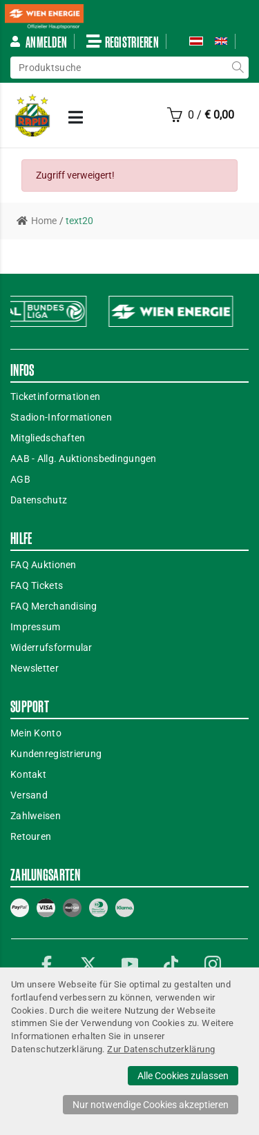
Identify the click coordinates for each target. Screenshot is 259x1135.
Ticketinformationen (55, 396)
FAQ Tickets (36, 585)
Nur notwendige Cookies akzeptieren (151, 1104)
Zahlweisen (35, 815)
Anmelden (38, 42)
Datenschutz (38, 499)
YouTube (130, 964)
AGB (20, 479)
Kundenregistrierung (56, 753)
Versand (29, 795)
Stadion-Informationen (61, 417)
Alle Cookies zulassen (183, 1075)
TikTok (171, 964)
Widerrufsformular (51, 647)
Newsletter (34, 668)
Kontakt (28, 774)
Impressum (35, 626)
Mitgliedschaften (47, 437)
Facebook (47, 964)
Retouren (30, 836)
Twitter (88, 964)
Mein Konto (35, 733)
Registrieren (122, 41)
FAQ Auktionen (43, 564)
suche (238, 68)
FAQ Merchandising (53, 606)
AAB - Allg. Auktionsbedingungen (83, 458)
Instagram (212, 964)
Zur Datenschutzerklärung (161, 1049)
